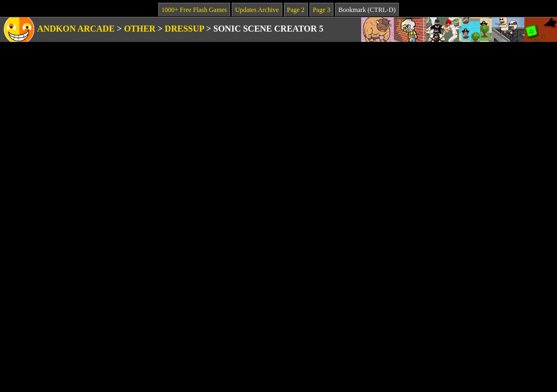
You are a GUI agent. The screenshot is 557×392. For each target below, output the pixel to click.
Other (140, 28)
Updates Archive (256, 10)
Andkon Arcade (76, 28)
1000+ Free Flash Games (194, 10)
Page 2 (296, 10)
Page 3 (321, 10)
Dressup (184, 28)
